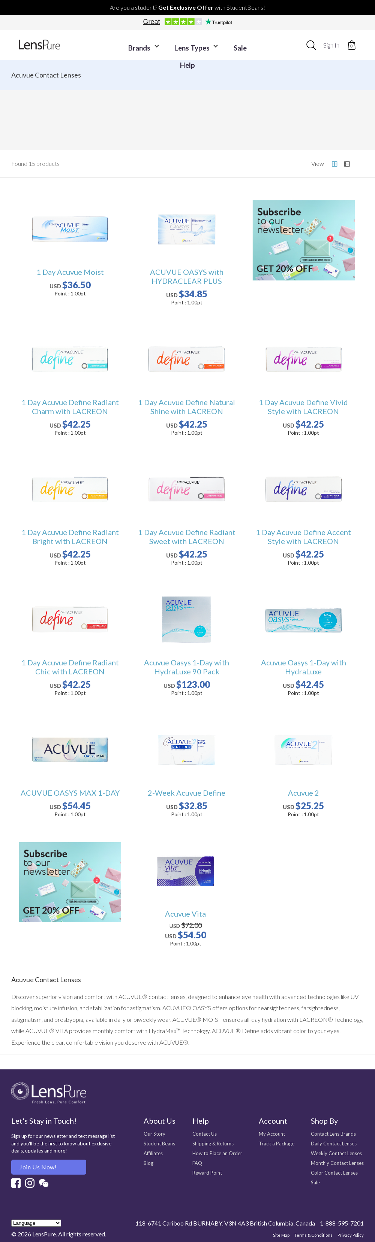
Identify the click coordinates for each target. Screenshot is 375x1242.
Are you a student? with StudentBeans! (187, 7)
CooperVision (48, 133)
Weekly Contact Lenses (336, 1153)
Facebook (16, 1183)
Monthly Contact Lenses (337, 1163)
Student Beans (159, 1144)
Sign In (331, 45)
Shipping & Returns (213, 1144)
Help (251, 45)
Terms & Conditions (313, 1235)
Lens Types (183, 45)
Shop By (324, 1120)
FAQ (197, 1163)
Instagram (29, 1183)
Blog (148, 1163)
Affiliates (153, 1153)
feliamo (234, 133)
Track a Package (276, 1144)
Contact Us (204, 1134)
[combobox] (311, 45)
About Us (160, 1120)
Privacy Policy (351, 1235)
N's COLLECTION (327, 133)
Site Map (281, 1235)
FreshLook (141, 133)
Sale (223, 45)
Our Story (154, 1134)
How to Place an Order (217, 1153)
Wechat (43, 1183)
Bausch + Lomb (327, 107)
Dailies (234, 107)
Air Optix (141, 107)
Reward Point (207, 1173)
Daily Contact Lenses (334, 1144)
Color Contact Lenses (334, 1173)
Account (273, 1120)
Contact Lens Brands (333, 1134)
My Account (272, 1134)
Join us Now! (38, 1166)
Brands (135, 45)
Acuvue (48, 107)
